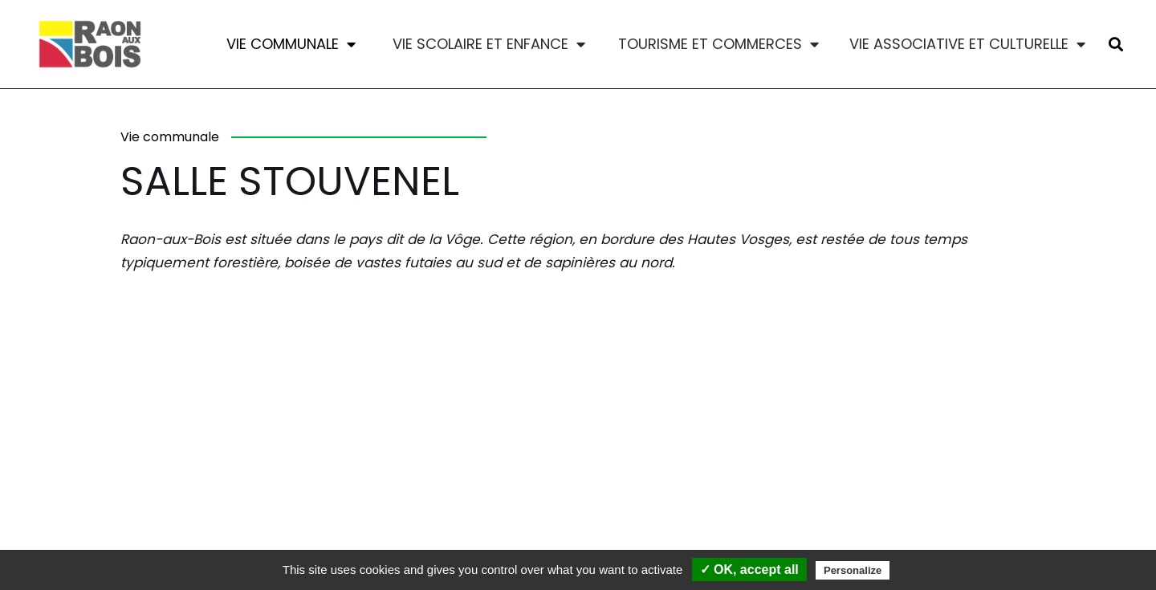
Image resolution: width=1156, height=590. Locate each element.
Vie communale (291, 44)
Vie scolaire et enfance (489, 44)
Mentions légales (315, 526)
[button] (1115, 44)
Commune (207, 526)
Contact (123, 526)
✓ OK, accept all (749, 569)
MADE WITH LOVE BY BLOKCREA (917, 545)
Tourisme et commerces (718, 44)
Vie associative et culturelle (967, 44)
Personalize (852, 570)
